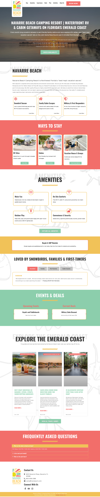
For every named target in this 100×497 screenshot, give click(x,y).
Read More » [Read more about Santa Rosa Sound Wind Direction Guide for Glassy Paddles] (44, 411)
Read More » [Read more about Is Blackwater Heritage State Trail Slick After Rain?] (69, 410)
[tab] (32, 269)
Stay (27, 3)
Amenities (32, 3)
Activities (55, 3)
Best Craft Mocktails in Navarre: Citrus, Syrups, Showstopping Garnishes (23, 392)
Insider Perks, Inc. (61, 495)
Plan (50, 3)
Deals (46, 3)
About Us (62, 3)
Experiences (39, 3)
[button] (14, 314)
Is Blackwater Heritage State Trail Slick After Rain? (74, 392)
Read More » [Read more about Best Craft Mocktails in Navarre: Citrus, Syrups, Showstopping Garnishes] (18, 408)
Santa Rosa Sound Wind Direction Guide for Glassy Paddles (48, 392)
